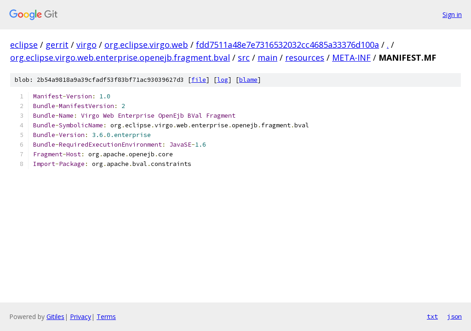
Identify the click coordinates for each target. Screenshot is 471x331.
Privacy (80, 316)
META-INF (351, 57)
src (244, 57)
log (222, 80)
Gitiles (55, 316)
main (267, 57)
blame (248, 80)
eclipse (24, 44)
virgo (86, 44)
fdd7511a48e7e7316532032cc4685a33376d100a (287, 44)
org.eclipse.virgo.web (146, 44)
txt (432, 316)
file (198, 80)
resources (304, 57)
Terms (106, 316)
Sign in (452, 14)
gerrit (57, 44)
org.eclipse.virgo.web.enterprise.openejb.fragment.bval (120, 57)
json (454, 316)
